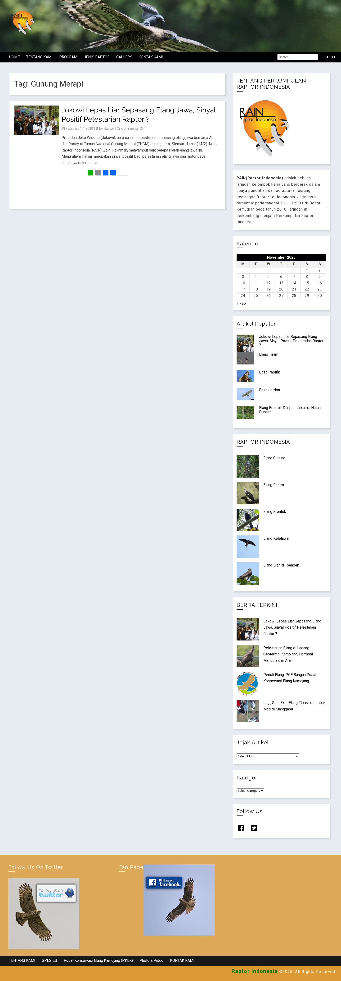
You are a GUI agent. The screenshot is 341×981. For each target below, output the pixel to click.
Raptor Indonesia (255, 971)
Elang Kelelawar (276, 538)
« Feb (241, 303)
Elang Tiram (268, 354)
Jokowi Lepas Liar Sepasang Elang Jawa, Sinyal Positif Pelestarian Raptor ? (291, 340)
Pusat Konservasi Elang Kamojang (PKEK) (98, 960)
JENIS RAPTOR (97, 57)
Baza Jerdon (269, 390)
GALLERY (124, 57)
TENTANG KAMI (39, 57)
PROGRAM (68, 57)
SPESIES (49, 960)
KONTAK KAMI (151, 57)
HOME (14, 57)
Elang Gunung (274, 458)
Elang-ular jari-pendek (281, 565)
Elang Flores (273, 485)
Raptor (109, 128)
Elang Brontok (274, 511)
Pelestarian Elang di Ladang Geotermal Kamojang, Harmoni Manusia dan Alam (288, 654)
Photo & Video (151, 960)
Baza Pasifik (269, 372)
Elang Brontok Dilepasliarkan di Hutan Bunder (290, 409)
